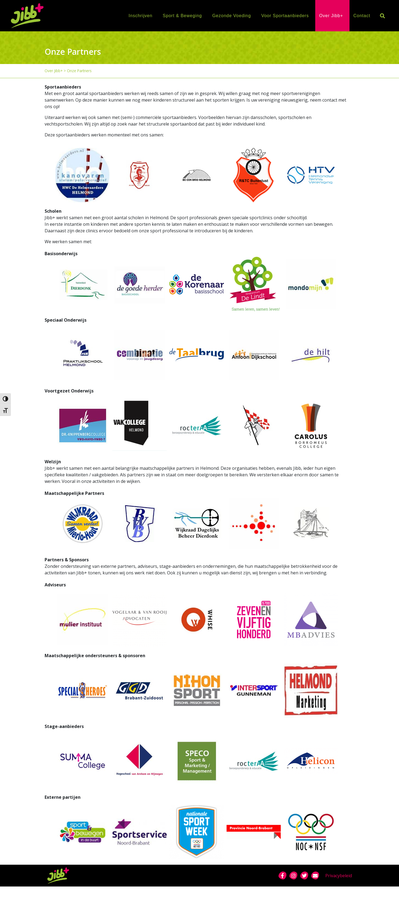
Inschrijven (140, 15)
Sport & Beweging (182, 15)
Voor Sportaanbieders (285, 15)
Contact (361, 15)
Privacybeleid (338, 876)
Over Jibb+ (331, 15)
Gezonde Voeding (231, 15)
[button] (382, 15)
